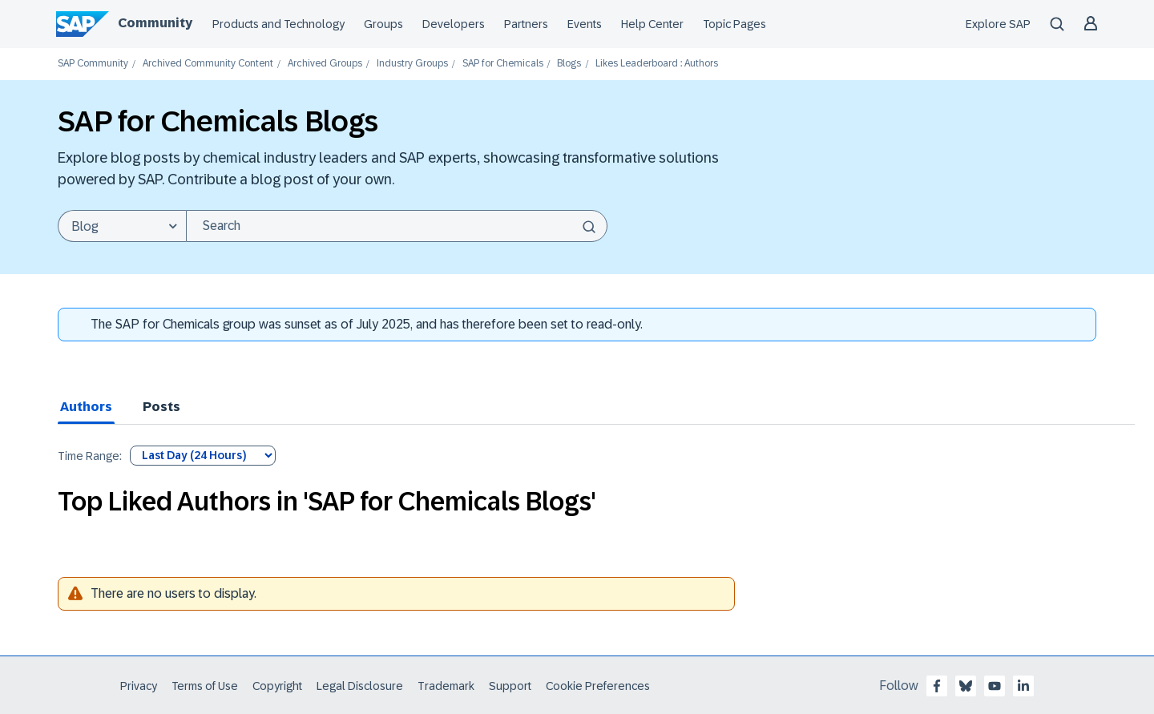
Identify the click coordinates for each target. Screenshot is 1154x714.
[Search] (396, 226)
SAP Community (93, 63)
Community (155, 23)
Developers (453, 24)
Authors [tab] (86, 406)
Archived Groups (325, 63)
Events (584, 24)
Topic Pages (734, 24)
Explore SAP (998, 24)
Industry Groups (412, 63)
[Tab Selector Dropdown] (203, 456)
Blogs (569, 63)
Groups (383, 24)
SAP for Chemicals (502, 63)
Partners (526, 24)
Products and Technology (278, 24)
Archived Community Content (208, 63)
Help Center (652, 24)
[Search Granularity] (122, 226)
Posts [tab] (161, 406)
